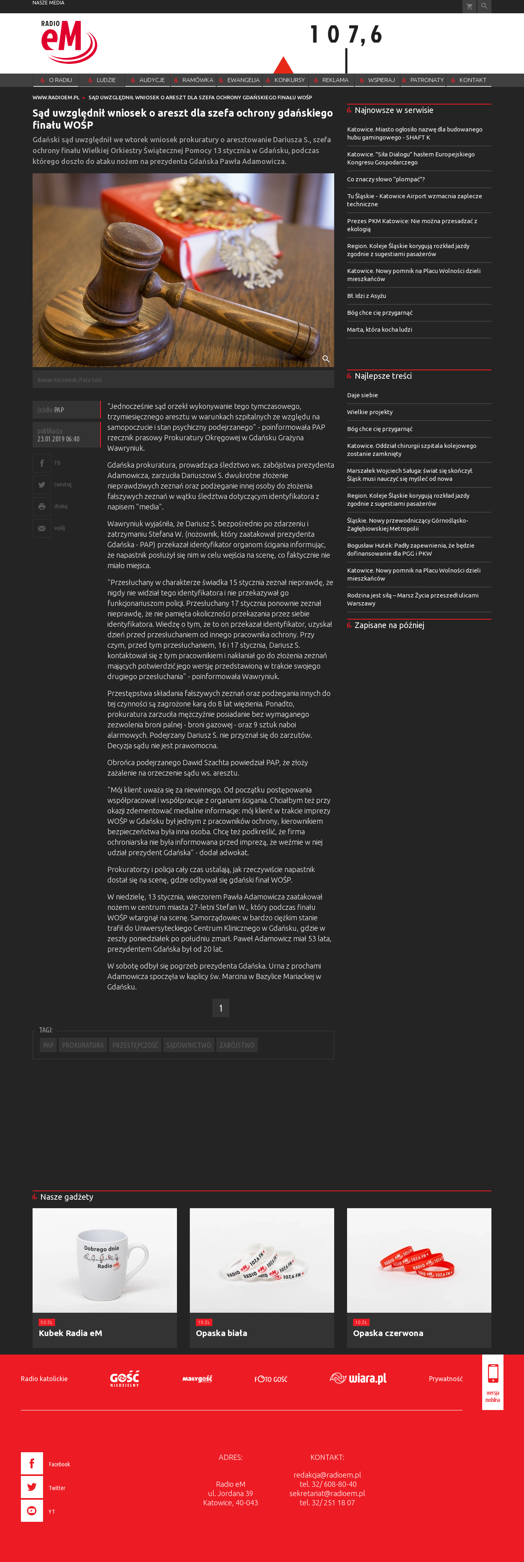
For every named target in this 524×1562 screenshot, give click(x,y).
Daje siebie (362, 395)
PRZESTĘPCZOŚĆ (135, 1045)
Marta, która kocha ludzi (379, 329)
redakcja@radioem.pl (327, 1475)
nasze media (48, 2)
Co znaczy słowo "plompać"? (386, 179)
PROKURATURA (83, 1045)
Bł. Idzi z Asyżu (366, 295)
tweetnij (62, 484)
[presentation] (62, 1523)
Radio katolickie (44, 1378)
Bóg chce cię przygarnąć (380, 312)
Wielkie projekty (369, 411)
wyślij (59, 527)
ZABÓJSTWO (237, 1045)
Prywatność (445, 1378)
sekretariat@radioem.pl (327, 1493)
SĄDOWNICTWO (188, 1045)
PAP (48, 1045)
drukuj (60, 506)
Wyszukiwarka (484, 6)
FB (57, 462)
